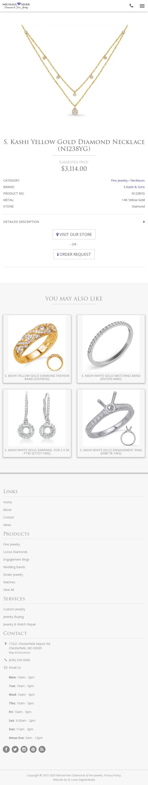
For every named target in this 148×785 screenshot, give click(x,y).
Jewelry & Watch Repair (19, 624)
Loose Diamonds (15, 552)
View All (8, 590)
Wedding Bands (14, 567)
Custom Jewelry (14, 609)
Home (7, 502)
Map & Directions (19, 652)
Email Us (15, 667)
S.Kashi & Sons (134, 187)
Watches (9, 582)
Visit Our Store (74, 234)
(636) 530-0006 (19, 660)
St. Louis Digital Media (81, 779)
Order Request (74, 254)
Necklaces (137, 180)
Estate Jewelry (13, 574)
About (7, 510)
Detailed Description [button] (21, 222)
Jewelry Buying (13, 617)
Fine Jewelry (119, 180)
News (7, 525)
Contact (8, 517)
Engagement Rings (16, 559)
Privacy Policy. (112, 775)
